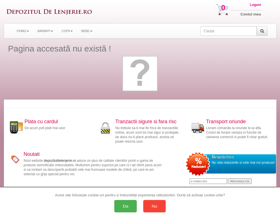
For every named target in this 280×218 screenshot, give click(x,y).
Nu (154, 206)
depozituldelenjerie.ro (60, 161)
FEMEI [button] (23, 31)
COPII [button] (67, 31)
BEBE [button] (86, 31)
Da (125, 206)
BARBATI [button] (45, 31)
